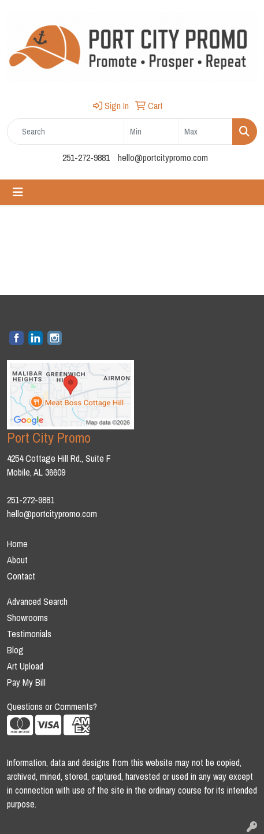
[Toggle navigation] (18, 192)
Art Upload (25, 666)
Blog (15, 650)
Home (17, 543)
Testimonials (29, 633)
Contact (21, 576)
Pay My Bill (26, 682)
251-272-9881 (86, 157)
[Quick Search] (65, 131)
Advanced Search (37, 601)
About (17, 559)
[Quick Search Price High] (205, 131)
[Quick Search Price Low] (151, 131)
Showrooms (27, 617)
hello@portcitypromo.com (163, 157)
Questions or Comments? (52, 706)
